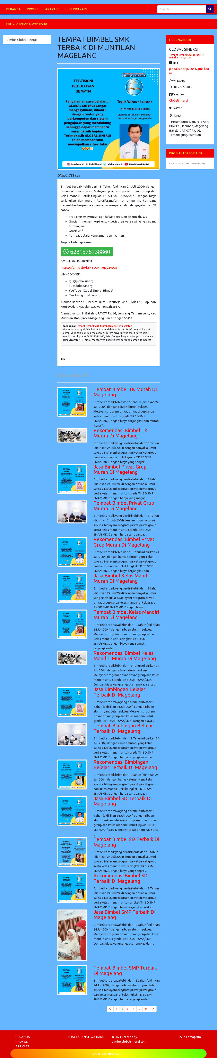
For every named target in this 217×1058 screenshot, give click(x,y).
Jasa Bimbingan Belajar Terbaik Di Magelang (119, 692)
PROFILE (33, 9)
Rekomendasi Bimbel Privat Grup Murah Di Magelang (124, 542)
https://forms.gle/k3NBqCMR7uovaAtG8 (89, 267)
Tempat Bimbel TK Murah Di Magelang (125, 392)
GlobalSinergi (178, 100)
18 (146, 1008)
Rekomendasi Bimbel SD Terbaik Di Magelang (121, 878)
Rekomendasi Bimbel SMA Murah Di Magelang (187, 164)
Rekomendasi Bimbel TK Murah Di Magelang (121, 433)
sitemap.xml (193, 1037)
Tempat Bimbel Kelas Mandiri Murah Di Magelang (126, 614)
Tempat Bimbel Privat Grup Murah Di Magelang (124, 505)
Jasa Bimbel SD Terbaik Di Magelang (123, 801)
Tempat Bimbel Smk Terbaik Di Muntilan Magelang (186, 56)
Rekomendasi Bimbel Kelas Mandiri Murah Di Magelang (125, 655)
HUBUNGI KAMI (76, 9)
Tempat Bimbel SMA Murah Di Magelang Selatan (104, 326)
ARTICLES (52, 9)
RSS (179, 1037)
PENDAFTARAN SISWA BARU (26, 23)
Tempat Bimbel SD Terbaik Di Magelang (126, 842)
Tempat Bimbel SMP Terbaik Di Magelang (125, 970)
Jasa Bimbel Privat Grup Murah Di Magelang (120, 469)
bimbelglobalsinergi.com (129, 1041)
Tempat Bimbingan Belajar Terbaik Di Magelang (123, 728)
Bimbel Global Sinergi (21, 39)
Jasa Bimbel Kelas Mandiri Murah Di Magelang (122, 578)
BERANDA (13, 9)
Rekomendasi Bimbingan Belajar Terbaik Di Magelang (125, 764)
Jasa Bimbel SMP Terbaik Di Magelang (124, 914)
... (139, 1008)
